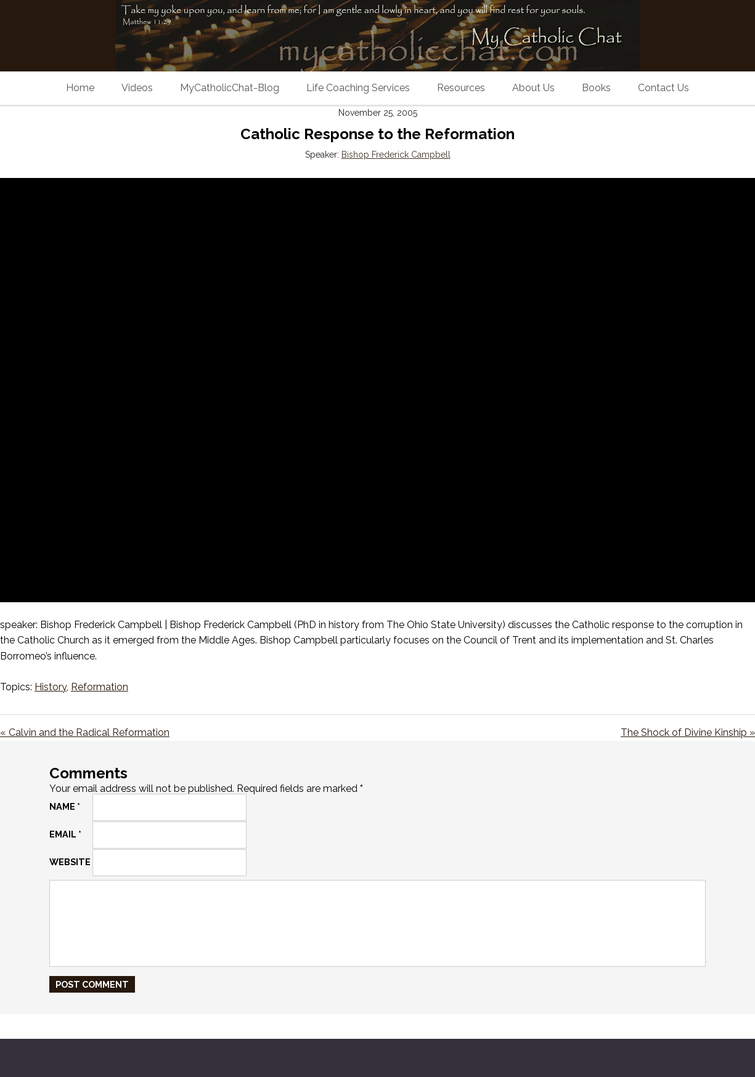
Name (64, 806)
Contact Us (663, 88)
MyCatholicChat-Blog (229, 88)
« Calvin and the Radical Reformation (84, 732)
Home (80, 88)
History (51, 687)
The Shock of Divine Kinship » (688, 732)
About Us (533, 88)
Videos (137, 88)
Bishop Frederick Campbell (396, 154)
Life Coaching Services (358, 88)
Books (596, 88)
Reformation (99, 687)
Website (70, 862)
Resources (461, 88)
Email (65, 834)
